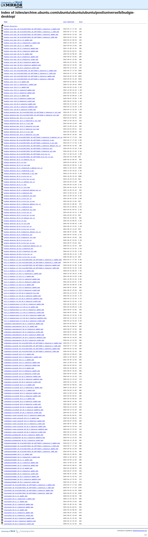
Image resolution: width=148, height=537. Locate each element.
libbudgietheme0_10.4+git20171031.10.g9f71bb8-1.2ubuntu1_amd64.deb (31, 449)
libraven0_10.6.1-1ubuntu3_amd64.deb (18, 504)
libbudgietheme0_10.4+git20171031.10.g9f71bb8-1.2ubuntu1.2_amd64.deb (32, 443)
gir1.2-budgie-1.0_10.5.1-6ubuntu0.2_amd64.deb (23, 273)
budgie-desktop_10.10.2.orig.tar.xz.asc (20, 257)
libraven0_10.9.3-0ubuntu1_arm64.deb (18, 515)
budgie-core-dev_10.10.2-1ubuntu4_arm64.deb (21, 68)
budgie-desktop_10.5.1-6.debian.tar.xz (19, 160)
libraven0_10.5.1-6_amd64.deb (15, 496)
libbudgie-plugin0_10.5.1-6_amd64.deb (19, 354)
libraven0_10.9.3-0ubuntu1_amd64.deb (18, 513)
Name (5, 22)
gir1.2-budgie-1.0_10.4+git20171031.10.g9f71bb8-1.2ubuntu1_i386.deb (31, 268)
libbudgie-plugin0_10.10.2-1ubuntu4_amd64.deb (22, 376)
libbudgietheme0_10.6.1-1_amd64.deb (18, 460)
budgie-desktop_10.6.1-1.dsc (15, 185)
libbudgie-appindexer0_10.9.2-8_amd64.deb (20, 326)
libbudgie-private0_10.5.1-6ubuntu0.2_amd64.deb (23, 387)
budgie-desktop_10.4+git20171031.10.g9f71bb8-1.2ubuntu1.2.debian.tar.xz (33, 137)
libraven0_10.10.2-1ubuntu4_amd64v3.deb (20, 521)
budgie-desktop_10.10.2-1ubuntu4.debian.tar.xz (23, 246)
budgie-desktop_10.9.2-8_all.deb (17, 223)
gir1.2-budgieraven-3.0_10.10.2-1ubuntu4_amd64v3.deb (25, 318)
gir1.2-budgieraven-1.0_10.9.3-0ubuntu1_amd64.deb (24, 310)
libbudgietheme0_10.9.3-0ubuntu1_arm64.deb (21, 474)
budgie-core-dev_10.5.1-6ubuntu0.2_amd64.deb (22, 43)
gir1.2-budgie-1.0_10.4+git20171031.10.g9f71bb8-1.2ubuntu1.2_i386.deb (32, 262)
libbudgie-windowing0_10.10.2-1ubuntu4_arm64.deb (23, 440)
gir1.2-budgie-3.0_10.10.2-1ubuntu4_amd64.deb (22, 296)
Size (80, 22)
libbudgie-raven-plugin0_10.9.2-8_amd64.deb (21, 418)
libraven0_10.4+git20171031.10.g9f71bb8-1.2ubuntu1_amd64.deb (28, 490)
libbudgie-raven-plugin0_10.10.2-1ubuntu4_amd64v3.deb (25, 429)
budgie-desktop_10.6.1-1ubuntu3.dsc (18, 193)
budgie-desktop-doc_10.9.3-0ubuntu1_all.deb (21, 134)
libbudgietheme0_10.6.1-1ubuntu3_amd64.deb (21, 463)
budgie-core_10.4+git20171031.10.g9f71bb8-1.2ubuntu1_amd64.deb (29, 76)
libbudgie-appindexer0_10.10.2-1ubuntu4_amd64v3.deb (25, 337)
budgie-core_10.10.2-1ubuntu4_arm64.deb (20, 109)
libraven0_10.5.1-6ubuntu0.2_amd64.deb (19, 499)
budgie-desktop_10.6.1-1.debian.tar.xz (19, 182)
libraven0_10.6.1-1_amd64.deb (15, 501)
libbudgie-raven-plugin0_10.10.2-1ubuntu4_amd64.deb (25, 426)
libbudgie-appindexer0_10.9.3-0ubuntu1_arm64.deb (23, 332)
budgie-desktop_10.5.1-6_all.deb (17, 165)
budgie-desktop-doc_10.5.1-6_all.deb (18, 118)
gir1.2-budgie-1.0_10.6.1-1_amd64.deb (19, 276)
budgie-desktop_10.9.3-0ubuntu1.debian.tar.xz (22, 232)
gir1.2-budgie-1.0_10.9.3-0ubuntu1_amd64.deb (22, 287)
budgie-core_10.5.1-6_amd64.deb (16, 82)
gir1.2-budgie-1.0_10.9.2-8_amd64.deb (19, 285)
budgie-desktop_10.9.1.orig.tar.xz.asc (19, 215)
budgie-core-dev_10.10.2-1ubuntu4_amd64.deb (21, 62)
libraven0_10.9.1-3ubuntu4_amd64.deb (18, 507)
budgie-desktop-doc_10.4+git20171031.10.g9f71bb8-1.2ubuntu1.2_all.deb (32, 112)
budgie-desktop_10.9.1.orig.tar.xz (18, 212)
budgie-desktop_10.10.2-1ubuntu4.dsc (18, 248)
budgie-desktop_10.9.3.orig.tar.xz (18, 240)
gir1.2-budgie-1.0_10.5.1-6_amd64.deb (19, 271)
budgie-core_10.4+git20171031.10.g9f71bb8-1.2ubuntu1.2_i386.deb (30, 73)
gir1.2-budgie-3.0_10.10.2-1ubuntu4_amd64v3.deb (23, 299)
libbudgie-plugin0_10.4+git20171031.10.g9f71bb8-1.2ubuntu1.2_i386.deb (32, 346)
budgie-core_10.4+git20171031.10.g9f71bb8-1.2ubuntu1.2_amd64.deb (30, 71)
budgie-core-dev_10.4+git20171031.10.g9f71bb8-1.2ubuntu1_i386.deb (30, 37)
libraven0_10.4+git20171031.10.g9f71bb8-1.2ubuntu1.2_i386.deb (29, 488)
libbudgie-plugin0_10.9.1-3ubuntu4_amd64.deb (22, 365)
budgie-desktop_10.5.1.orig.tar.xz (18, 176)
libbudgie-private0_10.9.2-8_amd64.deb (19, 399)
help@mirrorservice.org (140, 530)
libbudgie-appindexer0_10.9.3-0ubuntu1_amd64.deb (23, 329)
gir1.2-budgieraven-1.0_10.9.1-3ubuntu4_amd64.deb (24, 304)
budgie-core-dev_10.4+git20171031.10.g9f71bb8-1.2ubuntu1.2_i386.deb (31, 32)
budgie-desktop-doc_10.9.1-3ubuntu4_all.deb (21, 129)
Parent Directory (10, 26)
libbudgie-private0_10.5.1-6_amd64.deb (19, 385)
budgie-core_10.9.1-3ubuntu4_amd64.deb (19, 93)
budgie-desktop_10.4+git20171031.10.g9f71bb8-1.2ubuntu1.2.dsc (29, 140)
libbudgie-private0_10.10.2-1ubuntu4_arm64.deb (23, 412)
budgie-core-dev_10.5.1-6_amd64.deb (18, 40)
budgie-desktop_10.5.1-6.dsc (15, 162)
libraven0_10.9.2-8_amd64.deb (15, 510)
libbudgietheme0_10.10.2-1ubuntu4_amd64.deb (21, 476)
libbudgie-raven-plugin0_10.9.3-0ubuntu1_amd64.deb (24, 421)
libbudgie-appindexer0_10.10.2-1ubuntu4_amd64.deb (24, 335)
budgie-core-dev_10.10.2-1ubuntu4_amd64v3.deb (22, 65)
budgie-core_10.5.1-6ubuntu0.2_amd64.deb (20, 84)
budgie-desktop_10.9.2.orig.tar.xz (18, 226)
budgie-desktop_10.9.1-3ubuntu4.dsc (18, 207)
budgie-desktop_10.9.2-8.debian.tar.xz (19, 218)
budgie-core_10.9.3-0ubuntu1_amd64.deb (19, 98)
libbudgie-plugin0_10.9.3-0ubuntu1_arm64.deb (22, 374)
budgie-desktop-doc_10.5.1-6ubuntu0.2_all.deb (22, 121)
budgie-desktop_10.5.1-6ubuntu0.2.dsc (19, 171)
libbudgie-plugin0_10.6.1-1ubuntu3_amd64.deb (22, 362)
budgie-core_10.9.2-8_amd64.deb (16, 96)
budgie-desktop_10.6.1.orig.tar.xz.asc (19, 201)
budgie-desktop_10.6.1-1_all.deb (17, 187)
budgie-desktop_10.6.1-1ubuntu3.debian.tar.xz (22, 190)
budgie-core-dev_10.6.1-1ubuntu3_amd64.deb (21, 48)
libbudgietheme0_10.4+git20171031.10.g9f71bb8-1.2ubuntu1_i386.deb (30, 451)
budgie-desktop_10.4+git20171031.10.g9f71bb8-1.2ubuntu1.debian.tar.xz (32, 146)
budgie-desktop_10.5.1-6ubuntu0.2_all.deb (20, 173)
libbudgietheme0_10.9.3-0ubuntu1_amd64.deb (21, 471)
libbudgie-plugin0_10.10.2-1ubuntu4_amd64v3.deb (23, 379)
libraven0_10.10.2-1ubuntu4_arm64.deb (19, 524)
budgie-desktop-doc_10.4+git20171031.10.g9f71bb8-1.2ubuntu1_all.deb (31, 115)
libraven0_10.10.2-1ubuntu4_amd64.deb (19, 518)
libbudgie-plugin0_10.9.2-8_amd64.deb (19, 368)
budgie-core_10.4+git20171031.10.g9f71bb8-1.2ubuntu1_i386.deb (29, 79)
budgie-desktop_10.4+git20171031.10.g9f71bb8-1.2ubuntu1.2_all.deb (30, 143)
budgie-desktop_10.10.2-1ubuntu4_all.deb (20, 251)
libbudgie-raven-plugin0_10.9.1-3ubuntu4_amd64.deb (24, 415)
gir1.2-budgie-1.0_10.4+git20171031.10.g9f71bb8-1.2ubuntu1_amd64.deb (32, 265)
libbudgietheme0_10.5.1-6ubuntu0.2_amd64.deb (22, 457)
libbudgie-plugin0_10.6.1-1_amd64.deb (19, 360)
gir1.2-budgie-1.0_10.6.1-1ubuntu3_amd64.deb (22, 279)
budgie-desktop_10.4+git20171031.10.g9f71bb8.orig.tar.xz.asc (28, 157)
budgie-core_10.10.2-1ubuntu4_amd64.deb (20, 104)
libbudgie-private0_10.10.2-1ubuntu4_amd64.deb (23, 407)
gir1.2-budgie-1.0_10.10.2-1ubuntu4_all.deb (21, 293)
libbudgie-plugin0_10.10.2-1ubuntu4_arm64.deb (22, 382)
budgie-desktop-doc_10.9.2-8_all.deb (18, 132)
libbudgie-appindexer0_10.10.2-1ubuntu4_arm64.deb (24, 340)
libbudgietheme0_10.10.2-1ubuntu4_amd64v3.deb (22, 479)
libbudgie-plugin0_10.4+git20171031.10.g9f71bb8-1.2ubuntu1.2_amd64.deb (33, 343)
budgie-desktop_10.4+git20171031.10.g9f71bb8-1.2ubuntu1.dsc (28, 148)
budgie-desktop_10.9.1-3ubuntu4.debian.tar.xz (22, 204)
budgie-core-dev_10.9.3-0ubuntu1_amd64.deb (21, 57)
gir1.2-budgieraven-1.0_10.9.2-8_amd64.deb (21, 307)
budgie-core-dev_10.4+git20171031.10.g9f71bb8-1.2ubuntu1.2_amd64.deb (32, 29)
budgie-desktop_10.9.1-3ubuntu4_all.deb (20, 210)
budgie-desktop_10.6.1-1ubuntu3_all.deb (20, 196)
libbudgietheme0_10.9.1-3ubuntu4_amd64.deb (21, 465)
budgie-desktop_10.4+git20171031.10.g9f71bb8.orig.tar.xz (27, 154)
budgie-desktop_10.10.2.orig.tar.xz (18, 254)
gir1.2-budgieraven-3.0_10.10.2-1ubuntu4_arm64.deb (24, 321)
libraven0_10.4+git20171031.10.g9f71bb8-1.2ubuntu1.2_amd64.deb (29, 485)
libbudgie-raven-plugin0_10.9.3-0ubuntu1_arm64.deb (24, 424)
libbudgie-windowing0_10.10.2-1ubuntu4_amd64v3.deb (24, 438)
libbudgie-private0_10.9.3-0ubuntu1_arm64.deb (22, 404)
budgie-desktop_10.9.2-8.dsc (15, 221)
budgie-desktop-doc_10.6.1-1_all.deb (18, 123)
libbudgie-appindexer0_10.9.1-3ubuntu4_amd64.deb (23, 324)
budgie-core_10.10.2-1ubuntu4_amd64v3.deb (20, 107)
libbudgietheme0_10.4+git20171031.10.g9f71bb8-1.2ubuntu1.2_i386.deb (31, 446)
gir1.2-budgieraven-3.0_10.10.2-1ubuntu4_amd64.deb (24, 315)
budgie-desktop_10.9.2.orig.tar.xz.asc (19, 229)
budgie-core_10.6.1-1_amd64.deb (16, 87)
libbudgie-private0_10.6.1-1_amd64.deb (19, 390)
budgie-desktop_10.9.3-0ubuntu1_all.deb (20, 237)
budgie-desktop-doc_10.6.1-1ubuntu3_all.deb (21, 126)
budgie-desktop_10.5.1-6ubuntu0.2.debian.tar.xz (23, 168)
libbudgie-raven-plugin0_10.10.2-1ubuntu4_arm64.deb (25, 432)
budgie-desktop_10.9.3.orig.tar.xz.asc (19, 243)
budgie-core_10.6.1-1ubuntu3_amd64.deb (19, 90)
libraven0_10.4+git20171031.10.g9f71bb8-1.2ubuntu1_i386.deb (28, 493)
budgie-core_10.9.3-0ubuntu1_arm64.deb (19, 101)
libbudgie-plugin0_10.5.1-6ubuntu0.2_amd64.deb (23, 357)
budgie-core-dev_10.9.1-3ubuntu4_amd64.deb (21, 51)
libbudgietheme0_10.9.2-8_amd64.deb (18, 468)
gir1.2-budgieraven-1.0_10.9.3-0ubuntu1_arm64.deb (24, 312)
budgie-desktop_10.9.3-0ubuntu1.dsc (18, 235)
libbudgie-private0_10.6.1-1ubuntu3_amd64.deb (22, 393)
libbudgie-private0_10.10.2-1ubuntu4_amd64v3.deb (23, 410)
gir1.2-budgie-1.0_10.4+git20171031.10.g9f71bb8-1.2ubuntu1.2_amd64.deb (33, 260)
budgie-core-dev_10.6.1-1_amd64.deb (18, 46)
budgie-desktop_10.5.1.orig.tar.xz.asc (19, 179)
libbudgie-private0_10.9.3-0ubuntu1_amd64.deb (22, 401)
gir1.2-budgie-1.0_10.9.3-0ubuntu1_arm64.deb (22, 290)
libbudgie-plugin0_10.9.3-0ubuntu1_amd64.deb (22, 371)
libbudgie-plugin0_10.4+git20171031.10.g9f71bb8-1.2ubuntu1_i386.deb (31, 351)
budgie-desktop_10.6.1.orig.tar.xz (18, 198)
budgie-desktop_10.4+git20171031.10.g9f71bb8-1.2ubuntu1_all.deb (30, 151)
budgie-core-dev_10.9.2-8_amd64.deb (18, 54)
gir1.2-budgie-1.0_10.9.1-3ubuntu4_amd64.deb (22, 282)
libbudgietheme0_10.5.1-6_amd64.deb (18, 454)
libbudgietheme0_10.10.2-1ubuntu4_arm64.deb (21, 482)
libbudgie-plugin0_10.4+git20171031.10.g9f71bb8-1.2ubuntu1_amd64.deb (32, 349)
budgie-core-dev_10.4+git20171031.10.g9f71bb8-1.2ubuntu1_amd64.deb (31, 34)
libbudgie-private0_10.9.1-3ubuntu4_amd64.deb (22, 396)
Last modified (68, 22)
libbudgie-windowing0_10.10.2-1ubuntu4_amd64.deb (23, 435)
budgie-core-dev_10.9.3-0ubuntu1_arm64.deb (21, 59)
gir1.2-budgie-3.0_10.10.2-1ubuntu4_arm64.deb (22, 301)
